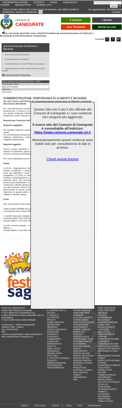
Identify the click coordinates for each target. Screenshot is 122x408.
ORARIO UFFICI (54, 353)
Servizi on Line (107, 27)
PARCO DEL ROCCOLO (79, 333)
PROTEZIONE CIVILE (83, 339)
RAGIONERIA (79, 344)
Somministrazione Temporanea (16, 74)
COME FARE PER (55, 322)
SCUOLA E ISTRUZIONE (104, 385)
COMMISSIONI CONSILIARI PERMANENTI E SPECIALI (54, 342)
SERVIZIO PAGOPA (82, 360)
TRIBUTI (77, 375)
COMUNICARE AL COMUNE (106, 335)
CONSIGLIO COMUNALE (53, 335)
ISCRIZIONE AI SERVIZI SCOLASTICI (109, 366)
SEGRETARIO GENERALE (53, 325)
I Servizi (107, 20)
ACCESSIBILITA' (94, 406)
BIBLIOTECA (104, 332)
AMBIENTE (78, 315)
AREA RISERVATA (55, 367)
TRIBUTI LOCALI (106, 401)
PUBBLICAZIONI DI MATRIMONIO (107, 376)
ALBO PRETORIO (81, 313)
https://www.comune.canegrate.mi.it (62, 132)
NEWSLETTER (23, 5)
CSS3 (80, 406)
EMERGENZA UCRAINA (109, 356)
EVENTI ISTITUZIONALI (109, 360)
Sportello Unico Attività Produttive (38, 33)
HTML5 (69, 406)
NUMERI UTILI (44, 5)
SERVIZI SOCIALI (81, 358)
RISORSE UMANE (81, 346)
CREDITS (24, 406)
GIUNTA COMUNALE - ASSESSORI (57, 330)
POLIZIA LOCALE (81, 336)
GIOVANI (102, 363)
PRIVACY (51, 320)
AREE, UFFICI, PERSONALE (54, 349)
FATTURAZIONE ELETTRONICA (80, 325)
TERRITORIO (104, 398)
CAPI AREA (52, 356)
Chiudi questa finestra (62, 159)
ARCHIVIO (103, 313)
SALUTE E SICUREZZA (109, 382)
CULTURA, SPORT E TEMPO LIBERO (82, 318)
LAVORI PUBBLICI (81, 329)
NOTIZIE (102, 372)
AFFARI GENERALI (82, 310)
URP (75, 379)
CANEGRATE (29, 24)
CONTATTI (52, 360)
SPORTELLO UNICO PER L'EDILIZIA (82, 371)
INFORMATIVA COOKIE (114, 10)
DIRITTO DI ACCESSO (83, 322)
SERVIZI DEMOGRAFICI (80, 349)
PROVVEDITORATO (82, 341)
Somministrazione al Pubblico (16, 59)
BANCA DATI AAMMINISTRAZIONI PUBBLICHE (107, 322)
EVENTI (101, 358)
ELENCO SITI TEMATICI (109, 348)
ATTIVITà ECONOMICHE (105, 316)
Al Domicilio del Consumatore (16, 54)
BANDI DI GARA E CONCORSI (106, 328)
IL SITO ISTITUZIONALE (58, 358)
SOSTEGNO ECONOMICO (104, 395)
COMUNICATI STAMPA (108, 339)
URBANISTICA (80, 377)
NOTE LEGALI (40, 406)
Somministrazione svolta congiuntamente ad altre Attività (24, 69)
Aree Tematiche (76, 27)
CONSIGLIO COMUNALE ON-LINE (108, 342)
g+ (118, 39)
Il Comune (76, 20)
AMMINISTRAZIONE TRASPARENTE (56, 364)
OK (40, 12)
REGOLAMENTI (105, 379)
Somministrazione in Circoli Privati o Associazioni (24, 63)
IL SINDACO (52, 315)
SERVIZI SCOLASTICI (83, 356)
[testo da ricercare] (108, 2)
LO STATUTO (53, 317)
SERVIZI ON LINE (81, 353)
